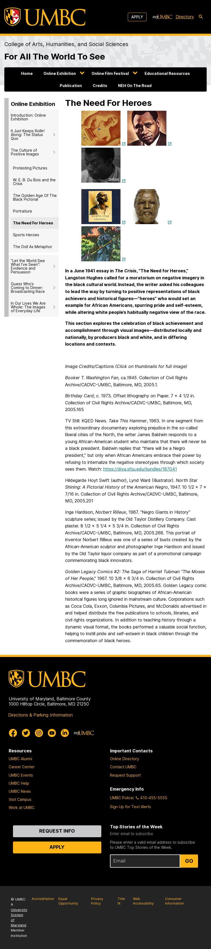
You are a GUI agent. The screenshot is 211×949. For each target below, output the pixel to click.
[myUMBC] (162, 17)
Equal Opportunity (68, 901)
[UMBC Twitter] (26, 733)
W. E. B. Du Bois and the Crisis (34, 182)
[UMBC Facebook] (13, 733)
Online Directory (124, 758)
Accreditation (43, 899)
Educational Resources (167, 73)
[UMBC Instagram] (39, 733)
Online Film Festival (110, 73)
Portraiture (22, 211)
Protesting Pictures (30, 168)
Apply (137, 17)
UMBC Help (19, 783)
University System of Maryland (19, 917)
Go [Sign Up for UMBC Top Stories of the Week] (189, 861)
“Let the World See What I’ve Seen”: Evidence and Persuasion (28, 266)
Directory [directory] (184, 16)
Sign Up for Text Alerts (130, 806)
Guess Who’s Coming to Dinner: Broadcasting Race (28, 287)
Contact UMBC (123, 766)
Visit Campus (20, 799)
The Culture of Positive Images (25, 152)
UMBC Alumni (20, 758)
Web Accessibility (143, 901)
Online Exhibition (59, 73)
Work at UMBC (22, 807)
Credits (100, 85)
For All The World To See (54, 56)
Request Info (57, 831)
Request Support (125, 775)
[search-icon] (201, 17)
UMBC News (20, 791)
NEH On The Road (135, 85)
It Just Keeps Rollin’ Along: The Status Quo (28, 134)
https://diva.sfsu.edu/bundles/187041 (140, 469)
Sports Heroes (26, 234)
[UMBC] (45, 16)
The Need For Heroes (33, 223)
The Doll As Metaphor (32, 246)
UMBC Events (21, 775)
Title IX (121, 901)
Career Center (22, 766)
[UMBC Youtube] (52, 733)
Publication (71, 85)
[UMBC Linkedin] (65, 733)
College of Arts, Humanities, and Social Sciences (66, 44)
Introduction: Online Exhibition (28, 117)
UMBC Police (121, 797)
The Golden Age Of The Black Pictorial (35, 197)
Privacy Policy (97, 901)
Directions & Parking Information (40, 715)
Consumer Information (174, 901)
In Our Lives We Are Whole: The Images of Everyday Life (28, 307)
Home (27, 73)
